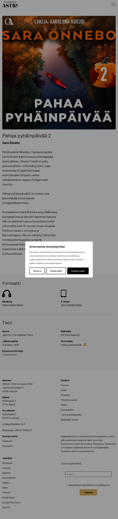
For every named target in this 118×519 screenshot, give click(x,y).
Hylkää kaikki (56, 271)
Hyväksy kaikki (78, 271)
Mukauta (37, 271)
